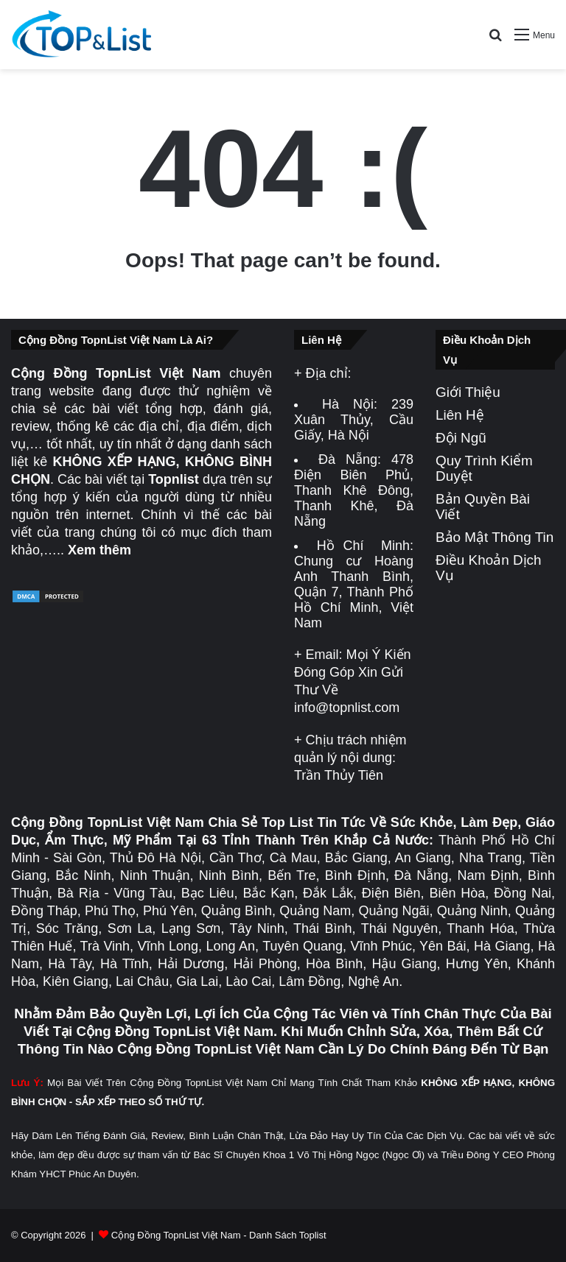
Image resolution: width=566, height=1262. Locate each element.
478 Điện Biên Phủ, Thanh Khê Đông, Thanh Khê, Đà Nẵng (353, 490)
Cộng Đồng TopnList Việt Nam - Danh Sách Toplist (218, 1235)
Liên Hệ (460, 415)
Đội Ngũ (461, 437)
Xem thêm (99, 550)
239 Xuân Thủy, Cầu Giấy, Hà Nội (353, 420)
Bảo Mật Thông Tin (494, 537)
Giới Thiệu (468, 392)
